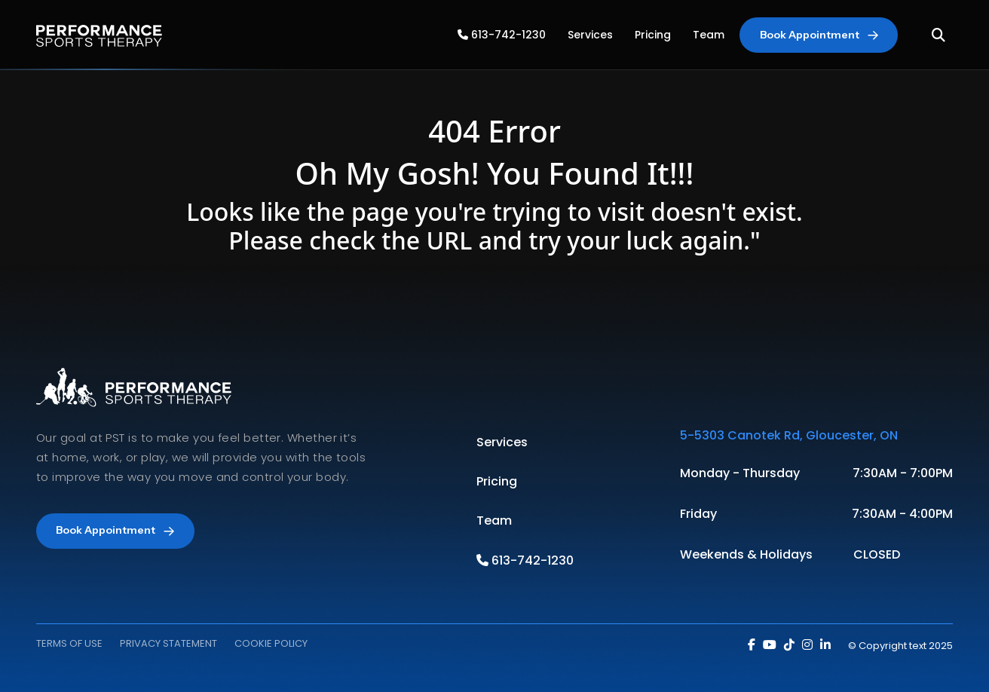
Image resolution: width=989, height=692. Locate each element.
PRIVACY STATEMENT (168, 643)
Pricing (653, 34)
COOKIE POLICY (271, 643)
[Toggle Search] (938, 35)
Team (708, 34)
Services (590, 34)
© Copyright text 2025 (900, 645)
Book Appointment (819, 34)
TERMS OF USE (69, 643)
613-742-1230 (502, 34)
